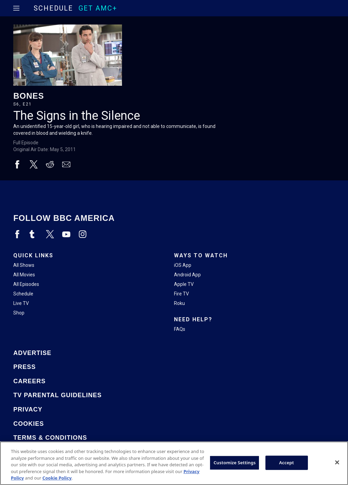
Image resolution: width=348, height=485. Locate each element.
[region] (174, 463)
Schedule (53, 8)
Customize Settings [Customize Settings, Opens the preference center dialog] (234, 462)
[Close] (337, 462)
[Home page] (174, 196)
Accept (286, 462)
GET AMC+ (98, 8)
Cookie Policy (57, 478)
